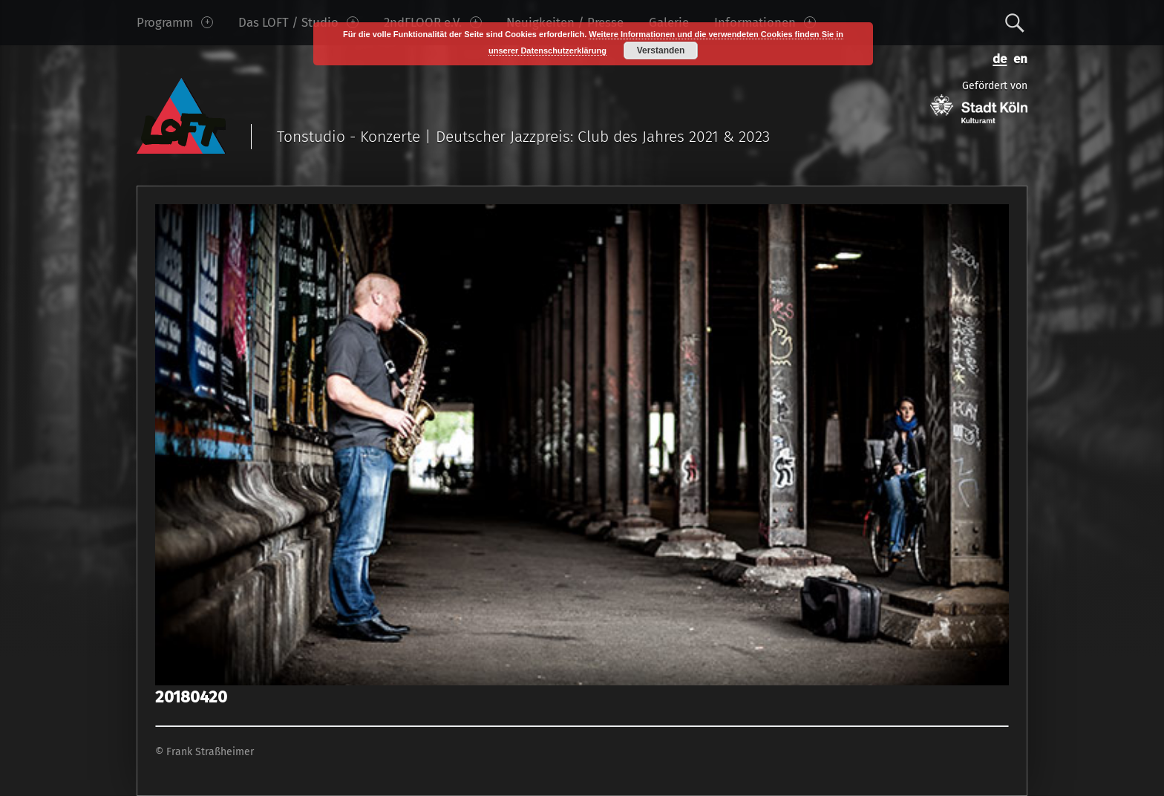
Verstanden (661, 50)
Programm (175, 22)
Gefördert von (978, 101)
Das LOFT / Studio (298, 22)
